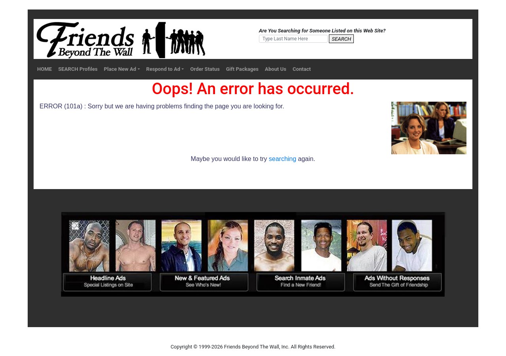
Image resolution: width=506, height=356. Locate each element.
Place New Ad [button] (120, 69)
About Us (275, 69)
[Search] (293, 39)
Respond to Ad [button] (163, 69)
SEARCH (341, 39)
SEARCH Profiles (78, 69)
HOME (44, 69)
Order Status (204, 69)
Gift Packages (242, 69)
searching (282, 158)
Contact (302, 69)
